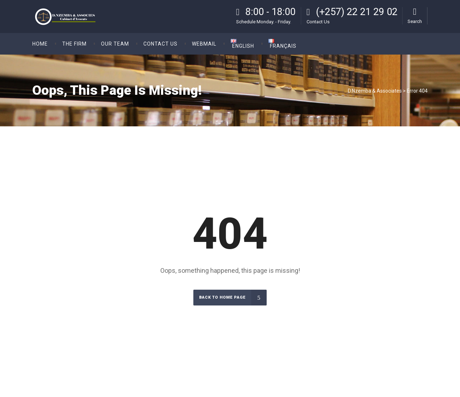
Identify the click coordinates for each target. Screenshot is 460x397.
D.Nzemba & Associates (375, 90)
